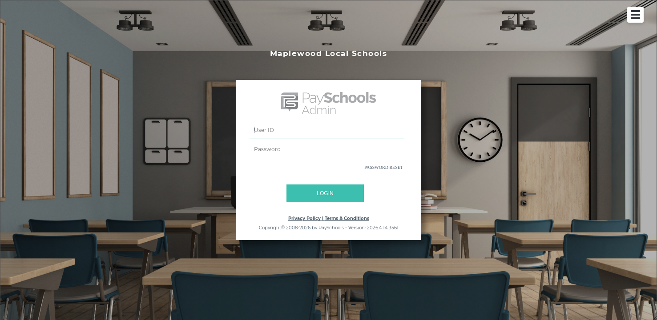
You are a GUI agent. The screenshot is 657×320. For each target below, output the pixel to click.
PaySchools (331, 228)
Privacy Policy (304, 218)
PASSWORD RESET (383, 167)
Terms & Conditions (347, 218)
